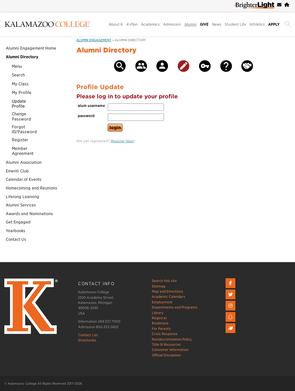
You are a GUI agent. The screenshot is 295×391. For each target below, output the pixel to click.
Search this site (164, 281)
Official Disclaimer (166, 355)
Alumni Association (23, 162)
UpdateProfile (19, 103)
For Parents (161, 328)
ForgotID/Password (24, 129)
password (86, 116)
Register (20, 139)
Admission (172, 24)
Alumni (190, 24)
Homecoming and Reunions (31, 188)
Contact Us (16, 239)
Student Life (235, 24)
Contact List (88, 335)
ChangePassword (21, 116)
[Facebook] (231, 288)
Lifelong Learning (22, 196)
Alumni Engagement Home (31, 48)
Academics (150, 24)
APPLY (274, 24)
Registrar (159, 318)
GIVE (204, 24)
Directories (87, 340)
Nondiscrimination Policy (172, 339)
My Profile (21, 92)
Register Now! (122, 141)
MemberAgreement (22, 151)
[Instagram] (231, 311)
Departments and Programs (174, 307)
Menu (17, 66)
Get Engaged (18, 222)
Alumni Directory (22, 56)
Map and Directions (167, 291)
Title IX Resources (166, 344)
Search (18, 74)
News (216, 24)
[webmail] (279, 4)
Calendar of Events (23, 179)
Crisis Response (164, 334)
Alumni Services (21, 205)
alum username (91, 106)
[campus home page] (287, 4)
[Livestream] (231, 333)
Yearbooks (15, 230)
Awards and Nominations (29, 213)
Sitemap (158, 286)
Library (158, 313)
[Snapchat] (231, 322)
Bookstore (160, 323)
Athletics (257, 24)
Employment (162, 302)
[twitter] (231, 299)
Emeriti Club (17, 171)
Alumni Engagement (93, 40)
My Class (20, 83)
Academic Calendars (168, 296)
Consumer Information (170, 349)
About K (116, 24)
